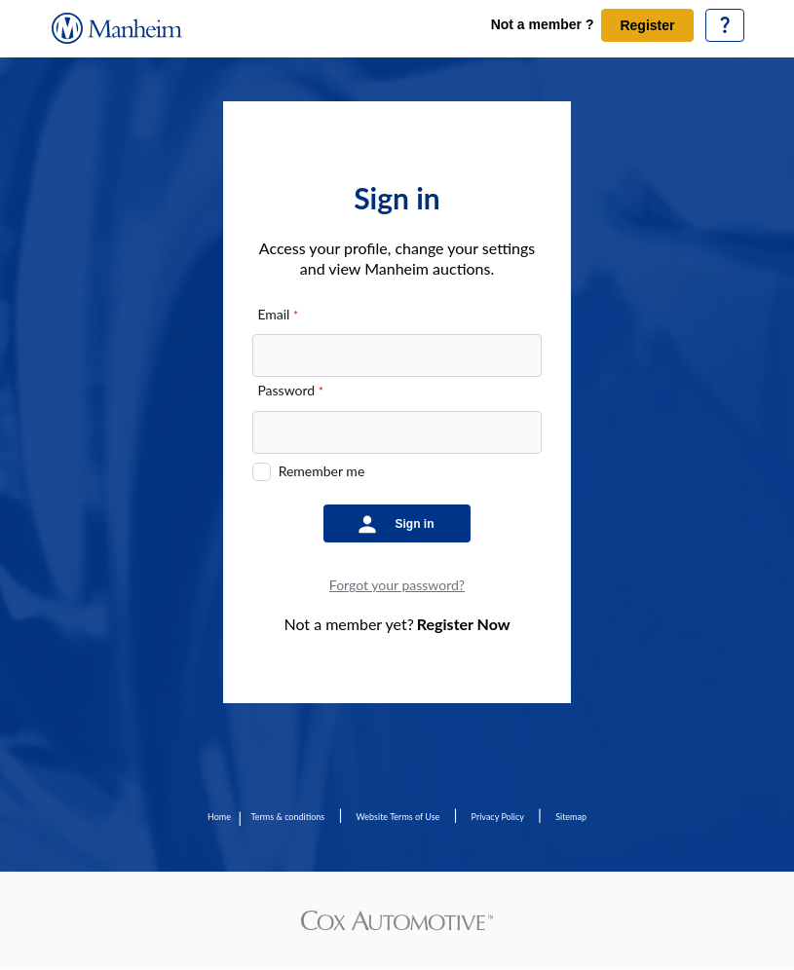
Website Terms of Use (398, 816)
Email (277, 314)
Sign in (415, 524)
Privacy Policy (498, 816)
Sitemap (570, 816)
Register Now (463, 624)
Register (647, 25)
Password (289, 390)
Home (219, 816)
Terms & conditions (288, 816)
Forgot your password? (397, 585)
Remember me (322, 471)
